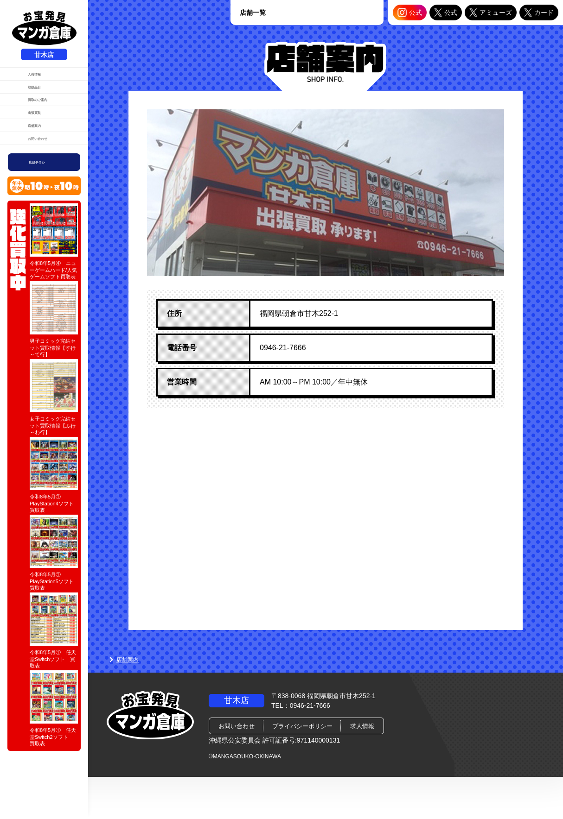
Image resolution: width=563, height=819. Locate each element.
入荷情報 (33, 80)
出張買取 (33, 151)
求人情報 (362, 726)
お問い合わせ (39, 198)
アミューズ (490, 12)
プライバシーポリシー (302, 726)
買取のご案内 (39, 127)
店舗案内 (33, 174)
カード (539, 12)
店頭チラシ (45, 228)
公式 (409, 12)
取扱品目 (33, 104)
